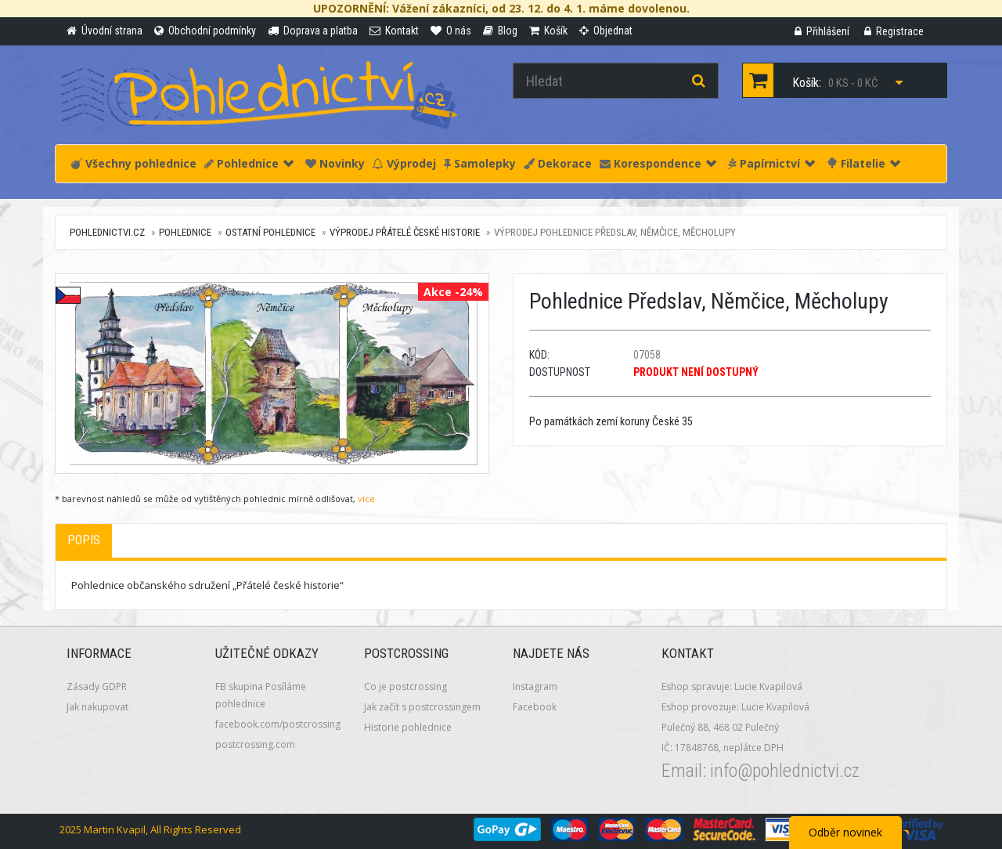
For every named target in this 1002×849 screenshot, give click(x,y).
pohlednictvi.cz (107, 232)
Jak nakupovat (97, 707)
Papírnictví (771, 163)
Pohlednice (249, 163)
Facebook (535, 707)
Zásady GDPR (97, 686)
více (366, 498)
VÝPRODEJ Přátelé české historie (405, 232)
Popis (83, 540)
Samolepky (480, 163)
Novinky (335, 163)
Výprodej (404, 163)
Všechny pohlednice (133, 163)
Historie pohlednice (408, 727)
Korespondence (658, 163)
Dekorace (558, 163)
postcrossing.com (255, 744)
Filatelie (863, 163)
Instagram (535, 686)
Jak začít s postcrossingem (422, 707)
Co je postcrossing (405, 686)
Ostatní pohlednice (270, 232)
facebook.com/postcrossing (278, 724)
